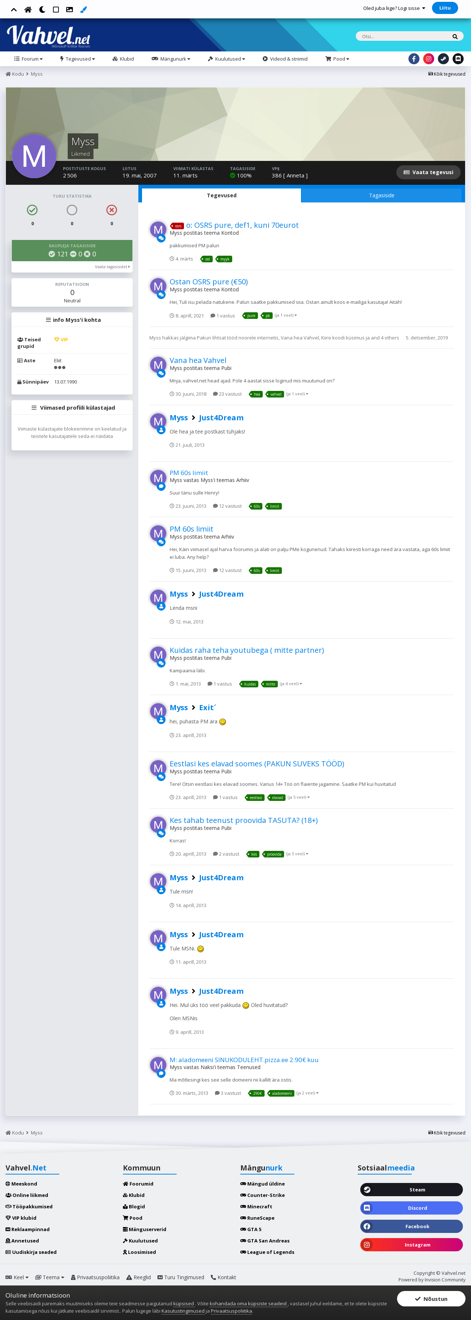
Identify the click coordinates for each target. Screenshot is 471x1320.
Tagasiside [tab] (381, 195)
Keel (17, 1277)
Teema (49, 1277)
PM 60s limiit (189, 472)
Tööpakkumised (29, 1206)
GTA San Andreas (265, 1240)
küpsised (184, 1303)
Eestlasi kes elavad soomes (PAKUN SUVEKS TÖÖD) (257, 764)
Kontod (230, 232)
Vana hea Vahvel (300, 337)
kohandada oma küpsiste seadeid (249, 1303)
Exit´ (207, 707)
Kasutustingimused (183, 1311)
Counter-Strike (262, 1195)
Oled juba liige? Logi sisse (394, 8)
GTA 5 (250, 1229)
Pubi (226, 367)
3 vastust (228, 1093)
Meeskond (21, 1183)
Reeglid (138, 1277)
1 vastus (222, 315)
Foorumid (138, 1183)
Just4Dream (221, 417)
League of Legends (267, 1252)
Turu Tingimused (180, 1277)
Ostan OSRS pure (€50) (209, 282)
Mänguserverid (144, 1229)
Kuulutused (229, 58)
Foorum (32, 58)
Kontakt (223, 1277)
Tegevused (80, 58)
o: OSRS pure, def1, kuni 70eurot (242, 225)
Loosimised (139, 1252)
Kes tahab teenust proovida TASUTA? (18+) (244, 820)
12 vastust (227, 506)
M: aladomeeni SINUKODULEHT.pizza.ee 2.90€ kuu (244, 1059)
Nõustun (431, 1298)
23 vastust (227, 394)
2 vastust (226, 853)
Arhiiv (242, 479)
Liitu (445, 7)
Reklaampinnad (28, 1229)
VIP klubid (21, 1218)
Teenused (249, 1067)
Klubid (126, 58)
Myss (176, 232)
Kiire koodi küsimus (343, 337)
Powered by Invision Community (432, 1280)
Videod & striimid (288, 58)
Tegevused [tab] (222, 195)
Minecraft (256, 1206)
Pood (340, 58)
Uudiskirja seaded (31, 1252)
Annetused (22, 1240)
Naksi (207, 1067)
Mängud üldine (262, 1183)
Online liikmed (27, 1195)
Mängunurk (174, 58)
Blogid (134, 1206)
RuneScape (257, 1218)
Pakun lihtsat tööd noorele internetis (238, 337)
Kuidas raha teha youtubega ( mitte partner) (247, 650)
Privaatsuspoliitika (95, 1277)
